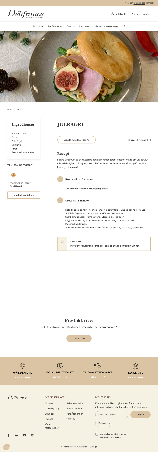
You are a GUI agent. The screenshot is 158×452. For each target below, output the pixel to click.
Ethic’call (49, 413)
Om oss (71, 26)
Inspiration (84, 26)
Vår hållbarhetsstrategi (106, 26)
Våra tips (70, 418)
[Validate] (140, 414)
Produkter (38, 26)
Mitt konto (120, 14)
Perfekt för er (55, 26)
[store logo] (25, 14)
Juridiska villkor (74, 408)
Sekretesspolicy (74, 403)
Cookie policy (52, 408)
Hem (9, 109)
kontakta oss (139, 2)
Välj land (49, 418)
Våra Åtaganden (74, 413)
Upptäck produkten (24, 195)
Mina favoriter (143, 14)
